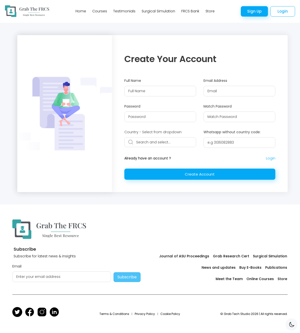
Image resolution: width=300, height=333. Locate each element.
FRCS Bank (190, 11)
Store (210, 11)
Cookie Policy (170, 314)
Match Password (218, 106)
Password (132, 106)
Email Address (215, 80)
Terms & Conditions (114, 314)
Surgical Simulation (158, 11)
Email (16, 266)
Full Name (132, 80)
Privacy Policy (145, 314)
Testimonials (124, 11)
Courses (99, 11)
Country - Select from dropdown (153, 132)
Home (80, 11)
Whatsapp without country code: (232, 132)
